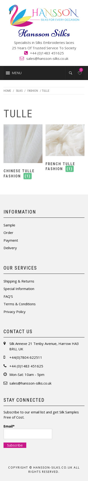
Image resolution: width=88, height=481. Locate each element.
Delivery (10, 247)
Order (8, 232)
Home (7, 90)
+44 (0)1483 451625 (47, 53)
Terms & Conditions (20, 304)
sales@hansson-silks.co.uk (47, 58)
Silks (19, 90)
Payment (11, 240)
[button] (17, 73)
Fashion (32, 90)
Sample (9, 225)
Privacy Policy (15, 311)
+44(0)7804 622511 (25, 357)
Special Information (19, 288)
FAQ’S (8, 296)
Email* (28, 431)
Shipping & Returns (19, 281)
